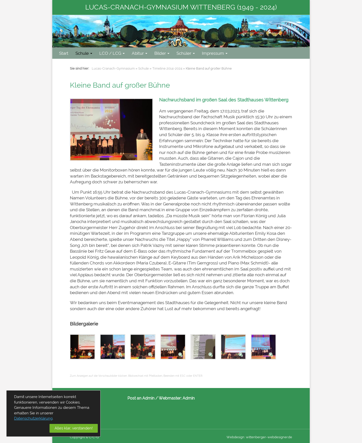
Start (63, 53)
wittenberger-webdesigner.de (269, 437)
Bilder (161, 53)
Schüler (185, 53)
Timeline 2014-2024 (167, 68)
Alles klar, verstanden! (74, 428)
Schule (83, 53)
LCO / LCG (112, 53)
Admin (189, 398)
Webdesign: (236, 437)
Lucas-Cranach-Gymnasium (113, 68)
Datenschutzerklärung (33, 418)
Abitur (139, 53)
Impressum (215, 53)
